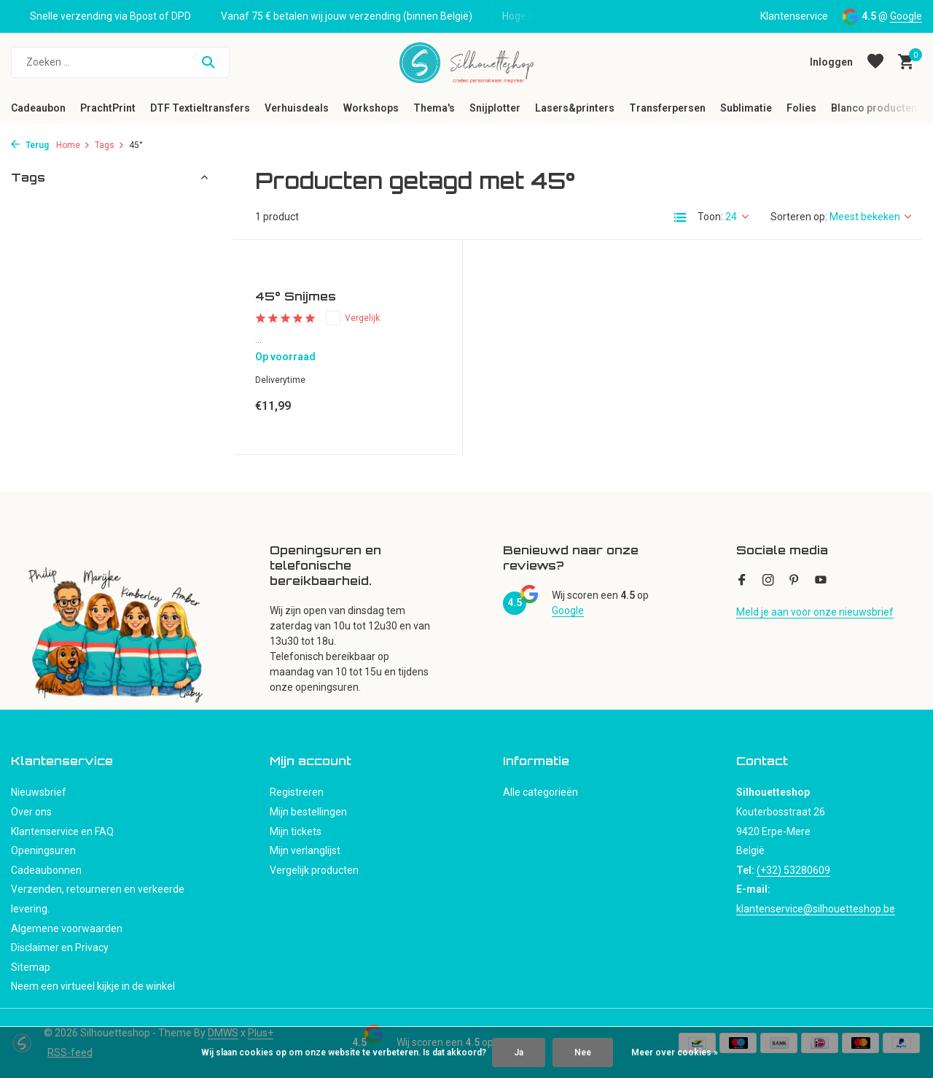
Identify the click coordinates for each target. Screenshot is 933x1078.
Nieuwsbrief (38, 792)
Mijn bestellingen (308, 812)
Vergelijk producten (314, 870)
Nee (582, 1052)
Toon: (710, 216)
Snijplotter (494, 108)
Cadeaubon (38, 108)
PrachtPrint (108, 108)
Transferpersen (667, 108)
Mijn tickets (295, 831)
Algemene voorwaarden (66, 928)
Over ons (31, 812)
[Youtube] (821, 581)
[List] (680, 217)
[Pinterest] (794, 581)
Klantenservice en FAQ (62, 831)
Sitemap (30, 967)
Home (73, 145)
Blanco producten (874, 108)
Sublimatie (746, 108)
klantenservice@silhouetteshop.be (815, 909)
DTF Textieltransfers (200, 108)
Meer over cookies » (674, 1052)
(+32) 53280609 (793, 870)
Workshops (371, 108)
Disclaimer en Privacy (60, 947)
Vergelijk (353, 318)
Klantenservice (794, 16)
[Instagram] (768, 581)
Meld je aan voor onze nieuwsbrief (815, 612)
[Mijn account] (831, 62)
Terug (30, 145)
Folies (801, 108)
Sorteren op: (798, 216)
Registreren (297, 792)
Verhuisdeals (297, 108)
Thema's (434, 108)
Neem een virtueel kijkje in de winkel (93, 986)
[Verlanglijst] (875, 62)
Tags (110, 145)
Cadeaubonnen (46, 870)
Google (906, 16)
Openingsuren (43, 850)
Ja (518, 1052)
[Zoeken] (120, 62)
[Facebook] (742, 581)
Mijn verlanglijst (305, 850)
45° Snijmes (295, 296)
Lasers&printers (574, 108)
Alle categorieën (540, 792)
